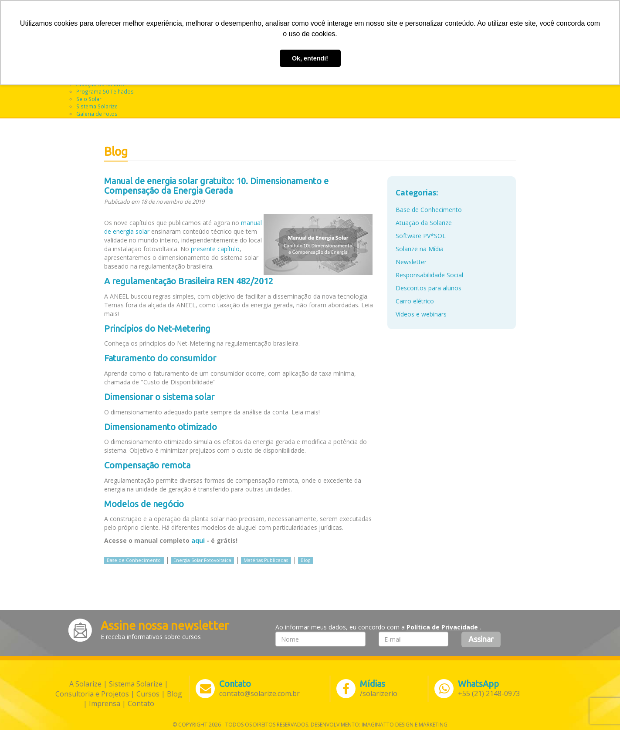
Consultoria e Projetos (92, 694)
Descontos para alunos (428, 288)
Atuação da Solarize (424, 223)
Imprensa (104, 703)
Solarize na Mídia (420, 249)
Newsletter (411, 262)
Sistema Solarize (97, 106)
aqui (198, 540)
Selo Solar (89, 98)
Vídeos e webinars (421, 314)
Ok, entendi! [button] (310, 58)
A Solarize (85, 684)
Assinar (481, 639)
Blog (305, 560)
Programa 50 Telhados (105, 91)
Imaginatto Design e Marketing (404, 724)
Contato (141, 703)
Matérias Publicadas (266, 560)
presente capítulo (215, 249)
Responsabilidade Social (429, 275)
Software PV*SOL (421, 236)
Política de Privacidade (443, 627)
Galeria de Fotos (97, 113)
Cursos (147, 694)
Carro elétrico (415, 301)
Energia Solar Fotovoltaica (202, 560)
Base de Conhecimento (134, 560)
